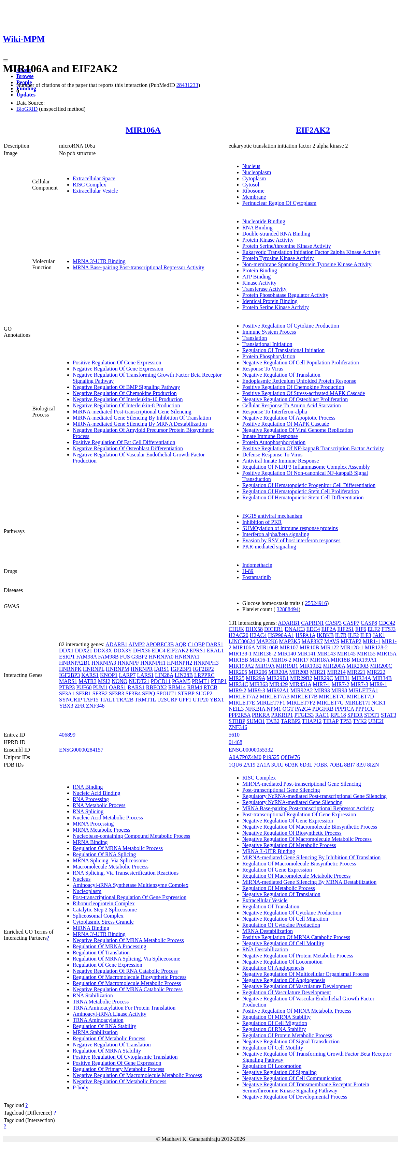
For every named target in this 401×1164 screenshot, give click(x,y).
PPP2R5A (239, 715)
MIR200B (357, 666)
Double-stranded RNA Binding (276, 234)
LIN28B (184, 675)
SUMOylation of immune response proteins (290, 528)
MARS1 (68, 681)
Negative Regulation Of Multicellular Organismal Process (305, 974)
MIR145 (346, 653)
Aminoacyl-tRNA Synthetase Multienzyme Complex (130, 885)
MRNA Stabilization (95, 1032)
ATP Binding (256, 276)
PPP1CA (344, 709)
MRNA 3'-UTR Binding (99, 261)
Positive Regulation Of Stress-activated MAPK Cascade (303, 393)
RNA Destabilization (265, 949)
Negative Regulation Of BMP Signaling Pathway (126, 387)
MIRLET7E (242, 703)
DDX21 (83, 650)
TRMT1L (145, 699)
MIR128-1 (351, 647)
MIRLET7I (357, 703)
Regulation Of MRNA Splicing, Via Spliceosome (126, 959)
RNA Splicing (88, 811)
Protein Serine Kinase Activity (275, 307)
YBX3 (66, 706)
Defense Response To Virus (272, 454)
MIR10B (309, 647)
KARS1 (90, 675)
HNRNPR (142, 669)
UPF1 (184, 699)
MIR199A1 (364, 660)
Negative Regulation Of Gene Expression (118, 369)
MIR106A (143, 129)
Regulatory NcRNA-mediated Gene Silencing (292, 802)
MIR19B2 (311, 666)
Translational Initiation (267, 344)
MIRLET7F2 (301, 703)
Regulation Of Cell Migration (274, 1023)
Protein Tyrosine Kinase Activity (278, 258)
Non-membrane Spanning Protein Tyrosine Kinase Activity (307, 264)
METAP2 (351, 641)
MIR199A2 (241, 666)
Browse (24, 76)
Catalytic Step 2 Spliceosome (105, 909)
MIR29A (255, 678)
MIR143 (326, 653)
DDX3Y (122, 650)
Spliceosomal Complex (98, 916)
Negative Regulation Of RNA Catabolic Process (125, 971)
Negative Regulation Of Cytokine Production (291, 913)
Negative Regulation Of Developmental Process (294, 1097)
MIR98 (339, 690)
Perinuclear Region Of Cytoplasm (279, 203)
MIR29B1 (278, 678)
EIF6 (360, 629)
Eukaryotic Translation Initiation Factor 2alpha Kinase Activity (311, 252)
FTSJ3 (389, 629)
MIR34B (382, 678)
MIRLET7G (330, 703)
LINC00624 (242, 641)
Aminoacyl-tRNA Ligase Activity (109, 1014)
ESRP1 (67, 657)
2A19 (249, 765)
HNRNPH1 (153, 663)
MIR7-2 (340, 684)
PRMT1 (201, 681)
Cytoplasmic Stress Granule (103, 922)
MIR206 (257, 672)
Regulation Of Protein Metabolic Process (287, 1035)
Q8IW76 (290, 757)
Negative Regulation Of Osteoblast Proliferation (295, 399)
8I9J (361, 765)
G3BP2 (139, 657)
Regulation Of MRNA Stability (107, 1051)
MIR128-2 (376, 647)
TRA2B (124, 699)
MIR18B (340, 660)
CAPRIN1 (312, 623)
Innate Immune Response (270, 436)
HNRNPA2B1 (74, 663)
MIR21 (318, 672)
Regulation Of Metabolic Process (109, 1038)
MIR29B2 (301, 678)
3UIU (277, 765)
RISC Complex (89, 184)
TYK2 (360, 721)
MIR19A (265, 666)
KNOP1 (109, 675)
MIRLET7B (304, 696)
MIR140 (286, 653)
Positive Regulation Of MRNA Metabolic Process (297, 1011)
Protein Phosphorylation (268, 356)
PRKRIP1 (282, 715)
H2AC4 (258, 635)
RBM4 (194, 687)
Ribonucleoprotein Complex (104, 903)
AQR (181, 644)
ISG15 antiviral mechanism (272, 516)
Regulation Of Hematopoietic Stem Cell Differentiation (303, 497)
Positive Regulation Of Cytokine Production (290, 326)
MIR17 (301, 660)
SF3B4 (133, 693)
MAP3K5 (289, 641)
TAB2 (273, 721)
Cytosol (250, 184)
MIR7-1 (321, 684)
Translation (254, 338)
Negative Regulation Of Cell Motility (283, 943)
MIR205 (238, 672)
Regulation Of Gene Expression (107, 965)
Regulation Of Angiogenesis (273, 968)
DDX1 (66, 650)
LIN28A (164, 675)
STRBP (186, 693)
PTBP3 (67, 687)
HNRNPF (128, 663)
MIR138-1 (240, 653)
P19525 (271, 757)
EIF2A (328, 629)
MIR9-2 (237, 690)
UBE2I (376, 721)
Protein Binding (259, 270)
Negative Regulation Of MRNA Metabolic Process (128, 940)
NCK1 (378, 703)
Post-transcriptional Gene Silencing (281, 790)
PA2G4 (303, 709)
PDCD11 (161, 681)
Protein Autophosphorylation (273, 442)
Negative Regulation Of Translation (281, 375)
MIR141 (306, 653)
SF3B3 (116, 693)
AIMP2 (136, 644)
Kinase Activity (259, 283)
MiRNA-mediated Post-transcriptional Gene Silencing (132, 411)
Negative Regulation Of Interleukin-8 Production (126, 405)
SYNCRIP (70, 699)
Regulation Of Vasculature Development (286, 992)
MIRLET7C (332, 696)
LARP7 (127, 675)
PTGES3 (304, 715)
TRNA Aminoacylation (98, 1020)
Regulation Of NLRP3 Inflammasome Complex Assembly (306, 467)
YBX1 (217, 699)
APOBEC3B (160, 644)
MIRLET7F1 (270, 703)
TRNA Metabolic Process (101, 1001)
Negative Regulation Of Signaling (279, 1072)
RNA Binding (257, 227)
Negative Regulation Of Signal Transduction (291, 1041)
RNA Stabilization (93, 995)
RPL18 (338, 715)
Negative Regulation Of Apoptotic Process (288, 418)
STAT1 (371, 715)
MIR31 (342, 678)
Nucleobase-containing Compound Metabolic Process (131, 836)
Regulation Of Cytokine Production (281, 925)
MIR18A (319, 660)
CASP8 (369, 623)
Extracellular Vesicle (95, 191)
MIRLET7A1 (363, 690)
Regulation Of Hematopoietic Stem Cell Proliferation (300, 491)
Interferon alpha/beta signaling (275, 534)
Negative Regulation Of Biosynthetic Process (292, 833)
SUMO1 (255, 721)
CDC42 (386, 623)
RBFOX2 (156, 687)
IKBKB (325, 635)
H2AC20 (238, 635)
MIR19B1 (287, 666)
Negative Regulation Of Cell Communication (292, 1078)
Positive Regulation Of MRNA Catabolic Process (296, 937)
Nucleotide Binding (263, 221)
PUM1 (100, 687)
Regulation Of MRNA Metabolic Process (118, 848)
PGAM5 (181, 681)
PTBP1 (219, 681)
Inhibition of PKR (262, 522)
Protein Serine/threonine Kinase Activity (286, 246)
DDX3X (103, 650)
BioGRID (27, 109)
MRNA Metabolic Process (101, 830)
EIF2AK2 (313, 129)
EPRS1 (197, 650)
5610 (234, 735)
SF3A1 (66, 693)
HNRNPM (117, 669)
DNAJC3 (295, 629)
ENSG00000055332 (251, 750)
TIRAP (331, 721)
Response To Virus (262, 369)
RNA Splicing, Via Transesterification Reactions (125, 873)
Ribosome (253, 191)
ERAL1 (215, 650)
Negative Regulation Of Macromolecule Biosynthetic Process (309, 827)
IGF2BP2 (203, 669)
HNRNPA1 (187, 657)
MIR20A (278, 672)
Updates (25, 94)
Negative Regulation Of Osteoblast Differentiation (128, 448)
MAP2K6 (266, 641)
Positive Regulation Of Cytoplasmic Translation (125, 1057)
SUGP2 (204, 693)
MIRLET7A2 (243, 696)
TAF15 (91, 699)
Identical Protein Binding (270, 301)
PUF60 (83, 687)
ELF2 (374, 629)
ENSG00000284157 (81, 750)
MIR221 (356, 672)
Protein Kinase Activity (267, 240)
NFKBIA (255, 709)
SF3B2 (100, 693)
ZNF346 (95, 706)
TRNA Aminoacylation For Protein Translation (124, 1008)
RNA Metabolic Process (99, 805)
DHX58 (254, 629)
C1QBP (196, 644)
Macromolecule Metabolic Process (110, 867)
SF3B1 (83, 693)
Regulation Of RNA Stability (104, 1026)
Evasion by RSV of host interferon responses (291, 540)
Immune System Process (269, 332)
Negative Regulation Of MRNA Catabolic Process (128, 989)
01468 (235, 742)
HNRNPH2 (179, 663)
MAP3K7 (312, 641)
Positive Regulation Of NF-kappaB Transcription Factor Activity (313, 448)
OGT (288, 709)
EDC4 (159, 650)
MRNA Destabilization (267, 931)
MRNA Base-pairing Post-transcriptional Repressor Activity (138, 267)
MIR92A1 (278, 690)
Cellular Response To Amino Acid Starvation (291, 405)
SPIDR (355, 715)
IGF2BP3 (69, 675)
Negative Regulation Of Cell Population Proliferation (300, 362)
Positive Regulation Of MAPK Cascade (285, 424)
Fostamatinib (256, 577)
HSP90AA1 (281, 635)
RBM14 (177, 687)
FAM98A (86, 657)
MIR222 (376, 672)
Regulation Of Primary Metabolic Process (118, 1069)
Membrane (254, 197)
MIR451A (300, 684)
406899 (67, 735)
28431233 (187, 85)
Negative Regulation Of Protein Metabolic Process (297, 955)
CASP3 (333, 623)
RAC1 (322, 715)
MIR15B (238, 660)
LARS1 (145, 675)
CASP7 (351, 623)
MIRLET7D (360, 696)
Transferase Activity (264, 289)
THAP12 (312, 721)
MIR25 (236, 678)
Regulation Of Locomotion (271, 1066)
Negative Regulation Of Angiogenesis (283, 980)
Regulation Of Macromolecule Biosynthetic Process (129, 977)
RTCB (210, 687)
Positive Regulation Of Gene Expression (117, 362)
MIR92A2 (301, 690)
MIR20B (299, 672)
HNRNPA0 (161, 657)
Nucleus (251, 166)
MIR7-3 (359, 684)
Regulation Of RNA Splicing (104, 854)
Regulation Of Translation (101, 952)
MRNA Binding (90, 842)
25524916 (316, 603)
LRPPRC (204, 675)
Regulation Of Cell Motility (272, 1047)
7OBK (321, 765)
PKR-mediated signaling (269, 546)
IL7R (341, 635)
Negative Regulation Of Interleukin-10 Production (128, 399)
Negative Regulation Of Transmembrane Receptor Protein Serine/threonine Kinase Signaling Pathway (305, 1087)
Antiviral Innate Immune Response (280, 461)
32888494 (288, 609)
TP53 (346, 721)
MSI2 (104, 681)
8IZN (373, 765)
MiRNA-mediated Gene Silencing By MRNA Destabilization (140, 424)
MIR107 (289, 647)
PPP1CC (364, 709)
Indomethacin (257, 565)
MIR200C (381, 666)
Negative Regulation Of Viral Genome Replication (297, 430)
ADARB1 (116, 644)
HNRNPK (70, 669)
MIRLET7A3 (274, 696)
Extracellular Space (94, 178)
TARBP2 (291, 721)
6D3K (291, 765)
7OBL (336, 765)
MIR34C (238, 684)
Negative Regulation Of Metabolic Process (120, 1081)
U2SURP (167, 699)
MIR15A (386, 653)
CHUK (236, 629)
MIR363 (258, 684)
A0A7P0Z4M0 (245, 757)
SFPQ (148, 693)
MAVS (331, 641)
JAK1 (379, 635)
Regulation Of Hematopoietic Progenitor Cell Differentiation (308, 485)
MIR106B (267, 647)
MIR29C (323, 678)
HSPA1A (305, 635)
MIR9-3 (256, 690)
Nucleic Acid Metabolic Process (108, 817)
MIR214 (336, 672)
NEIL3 (236, 709)
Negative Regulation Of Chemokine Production (125, 393)
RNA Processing (91, 799)
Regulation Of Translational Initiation (283, 350)
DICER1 (273, 629)
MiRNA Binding (91, 928)
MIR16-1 (259, 660)
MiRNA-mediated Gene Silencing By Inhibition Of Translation (142, 418)
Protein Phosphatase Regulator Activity (285, 295)
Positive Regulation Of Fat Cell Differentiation (124, 442)
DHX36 (142, 650)
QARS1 (117, 687)
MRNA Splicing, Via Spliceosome (110, 860)
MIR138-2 (264, 653)
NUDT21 (139, 681)
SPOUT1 (166, 693)
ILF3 (365, 635)
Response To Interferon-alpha (274, 411)
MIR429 (278, 684)
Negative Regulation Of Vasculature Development (297, 986)
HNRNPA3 (103, 663)
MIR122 (329, 647)
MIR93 (322, 690)
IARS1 (161, 669)
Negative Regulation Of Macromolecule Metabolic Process (137, 1075)
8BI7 (349, 765)
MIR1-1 (372, 641)
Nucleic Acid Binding (96, 793)
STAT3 (388, 715)
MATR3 (87, 681)
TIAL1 (107, 699)
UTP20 (201, 699)
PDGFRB (322, 709)
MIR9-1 (378, 684)
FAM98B (108, 657)
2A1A (263, 765)
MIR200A (334, 666)
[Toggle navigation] (5, 60)
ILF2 (353, 635)
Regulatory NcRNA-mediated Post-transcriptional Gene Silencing (314, 796)
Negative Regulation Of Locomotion (282, 962)
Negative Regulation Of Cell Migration (285, 919)
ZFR (80, 706)
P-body (80, 1087)
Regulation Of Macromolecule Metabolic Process (127, 983)
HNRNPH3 (206, 663)
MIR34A (361, 678)
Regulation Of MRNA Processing (109, 946)
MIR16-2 (281, 660)
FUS (125, 657)
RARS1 (136, 687)
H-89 (248, 571)
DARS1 (214, 644)
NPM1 (274, 709)
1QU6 (235, 765)
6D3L (306, 765)
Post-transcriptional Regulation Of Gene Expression (129, 897)
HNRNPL (93, 669)
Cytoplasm (254, 178)
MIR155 (366, 653)
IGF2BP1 (181, 669)
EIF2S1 (345, 629)
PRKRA (261, 715)
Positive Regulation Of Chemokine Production (293, 387)
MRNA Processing (93, 824)
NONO (119, 681)
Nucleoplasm (256, 172)
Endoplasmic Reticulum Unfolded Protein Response (299, 381)
